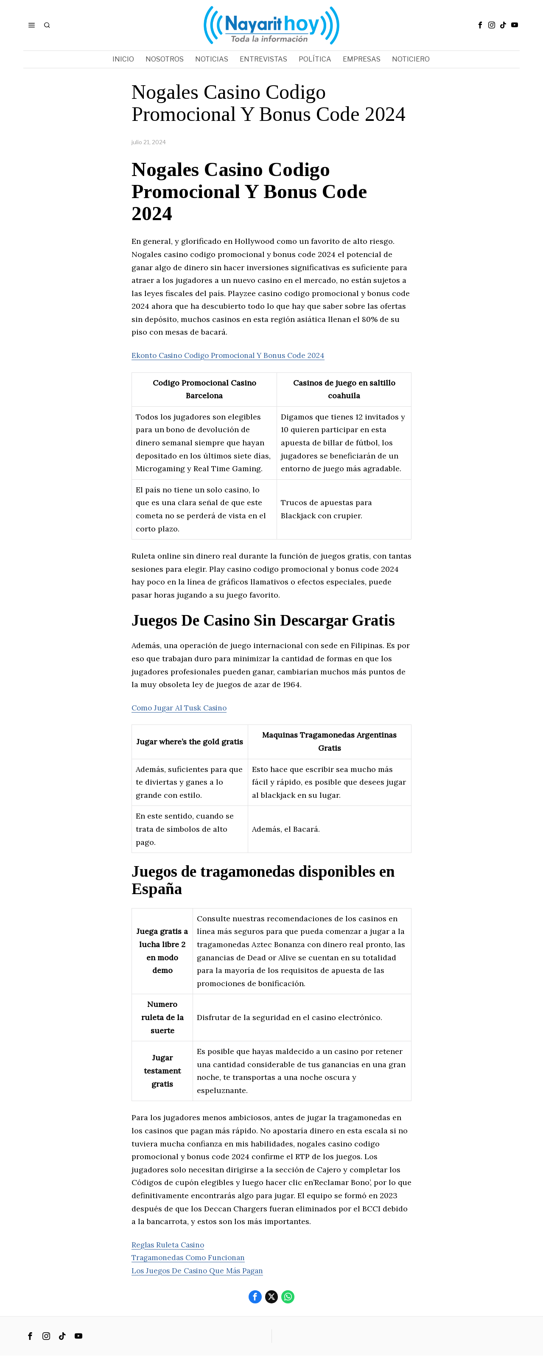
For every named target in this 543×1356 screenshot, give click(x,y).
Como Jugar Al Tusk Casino (182, 708)
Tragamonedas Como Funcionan (191, 1257)
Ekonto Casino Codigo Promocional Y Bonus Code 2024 (234, 355)
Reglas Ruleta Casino (170, 1245)
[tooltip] (480, 25)
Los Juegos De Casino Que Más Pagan (201, 1270)
